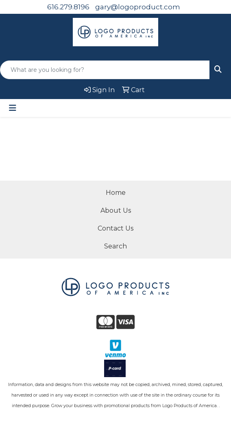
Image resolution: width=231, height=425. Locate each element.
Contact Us (115, 228)
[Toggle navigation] (12, 108)
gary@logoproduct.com (137, 7)
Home (116, 192)
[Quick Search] (105, 69)
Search (115, 246)
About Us (115, 210)
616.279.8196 (68, 7)
